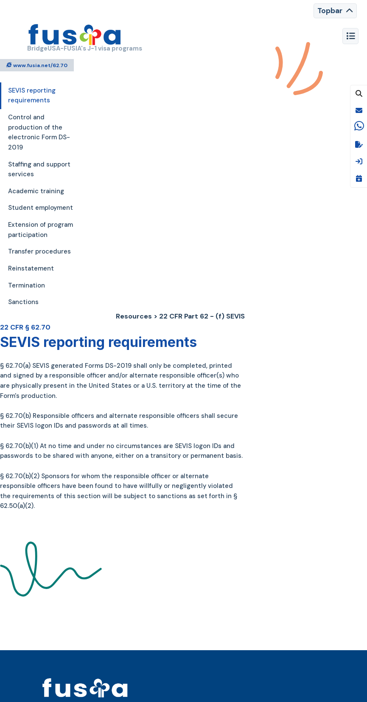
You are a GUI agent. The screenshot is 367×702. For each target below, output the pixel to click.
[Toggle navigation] (335, 10)
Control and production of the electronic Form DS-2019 (39, 132)
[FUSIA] (74, 36)
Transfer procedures (39, 251)
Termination (26, 285)
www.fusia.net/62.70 (36, 65)
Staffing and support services (39, 169)
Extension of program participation (40, 229)
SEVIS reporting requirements (32, 95)
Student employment (40, 207)
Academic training (36, 191)
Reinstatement (31, 268)
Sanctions (23, 302)
